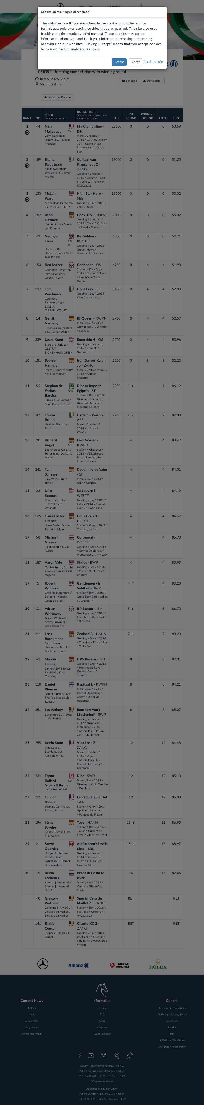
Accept (119, 62)
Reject (135, 62)
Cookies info (153, 62)
